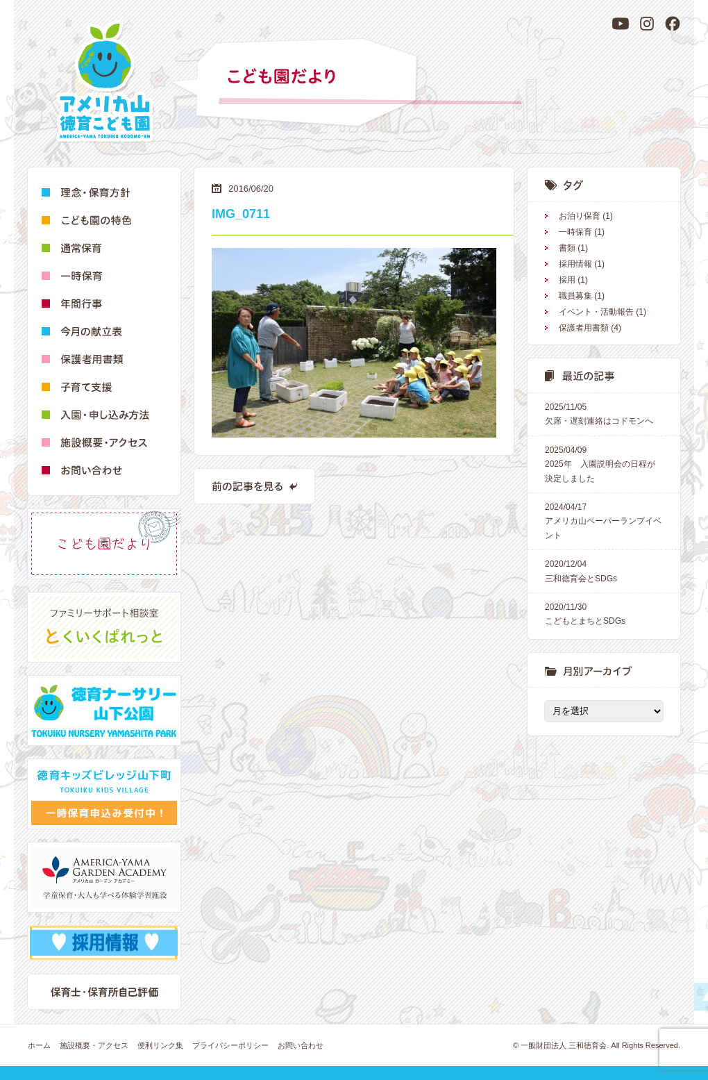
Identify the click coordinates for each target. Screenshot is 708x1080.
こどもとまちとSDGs (604, 613)
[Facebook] (673, 24)
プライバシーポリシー (230, 1045)
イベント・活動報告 (596, 312)
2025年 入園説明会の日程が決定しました (604, 463)
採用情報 (575, 264)
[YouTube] (620, 23)
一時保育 (575, 232)
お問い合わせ (300, 1045)
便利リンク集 (160, 1045)
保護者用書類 (584, 328)
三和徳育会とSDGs (604, 570)
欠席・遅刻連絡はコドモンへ (604, 413)
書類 (567, 248)
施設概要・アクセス (94, 1045)
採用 (567, 280)
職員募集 (575, 296)
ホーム (39, 1045)
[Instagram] (647, 23)
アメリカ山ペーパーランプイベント (604, 520)
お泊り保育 (579, 216)
